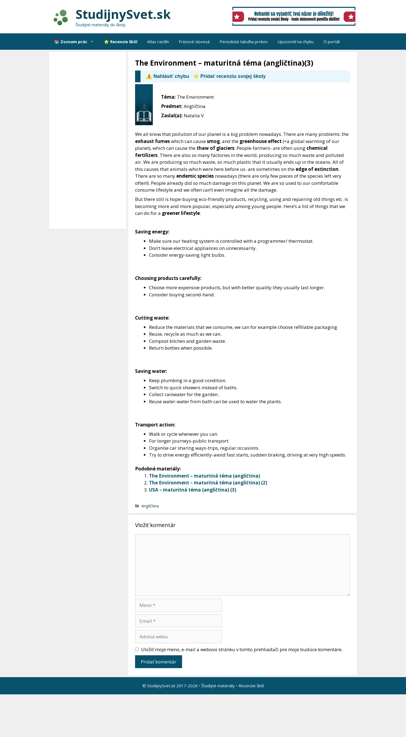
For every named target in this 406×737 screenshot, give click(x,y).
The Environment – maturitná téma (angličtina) (204, 476)
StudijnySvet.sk (123, 14)
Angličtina (150, 505)
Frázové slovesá (194, 41)
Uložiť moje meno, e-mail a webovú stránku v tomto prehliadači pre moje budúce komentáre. (242, 649)
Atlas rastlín (158, 41)
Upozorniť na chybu (296, 41)
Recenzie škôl (251, 685)
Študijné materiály (218, 685)
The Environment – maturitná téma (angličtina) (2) (208, 482)
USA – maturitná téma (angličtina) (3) (192, 490)
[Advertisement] (89, 140)
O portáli (331, 41)
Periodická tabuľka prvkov (244, 41)
